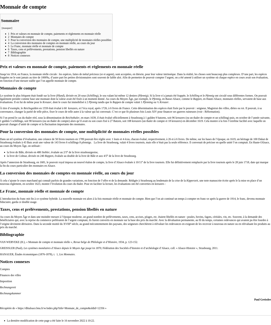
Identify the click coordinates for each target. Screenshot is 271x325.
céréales (217, 216)
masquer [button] (7, 28)
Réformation (212, 111)
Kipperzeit (192, 180)
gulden (151, 117)
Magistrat (212, 108)
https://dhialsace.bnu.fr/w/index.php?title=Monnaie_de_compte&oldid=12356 (61, 308)
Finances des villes (10, 275)
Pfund (60, 95)
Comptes (5, 269)
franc (23, 198)
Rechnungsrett (8, 287)
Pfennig (143, 95)
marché (13, 227)
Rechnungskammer (10, 293)
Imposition (6, 281)
